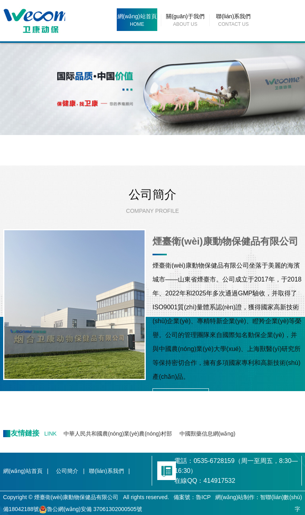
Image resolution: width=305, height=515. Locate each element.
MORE (180, 395)
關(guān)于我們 (185, 16)
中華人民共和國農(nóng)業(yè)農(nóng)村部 (118, 433)
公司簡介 (152, 194)
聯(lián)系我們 (233, 16)
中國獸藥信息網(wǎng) (208, 433)
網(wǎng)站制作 (235, 497)
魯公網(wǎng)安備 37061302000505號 (90, 509)
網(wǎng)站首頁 (137, 16)
